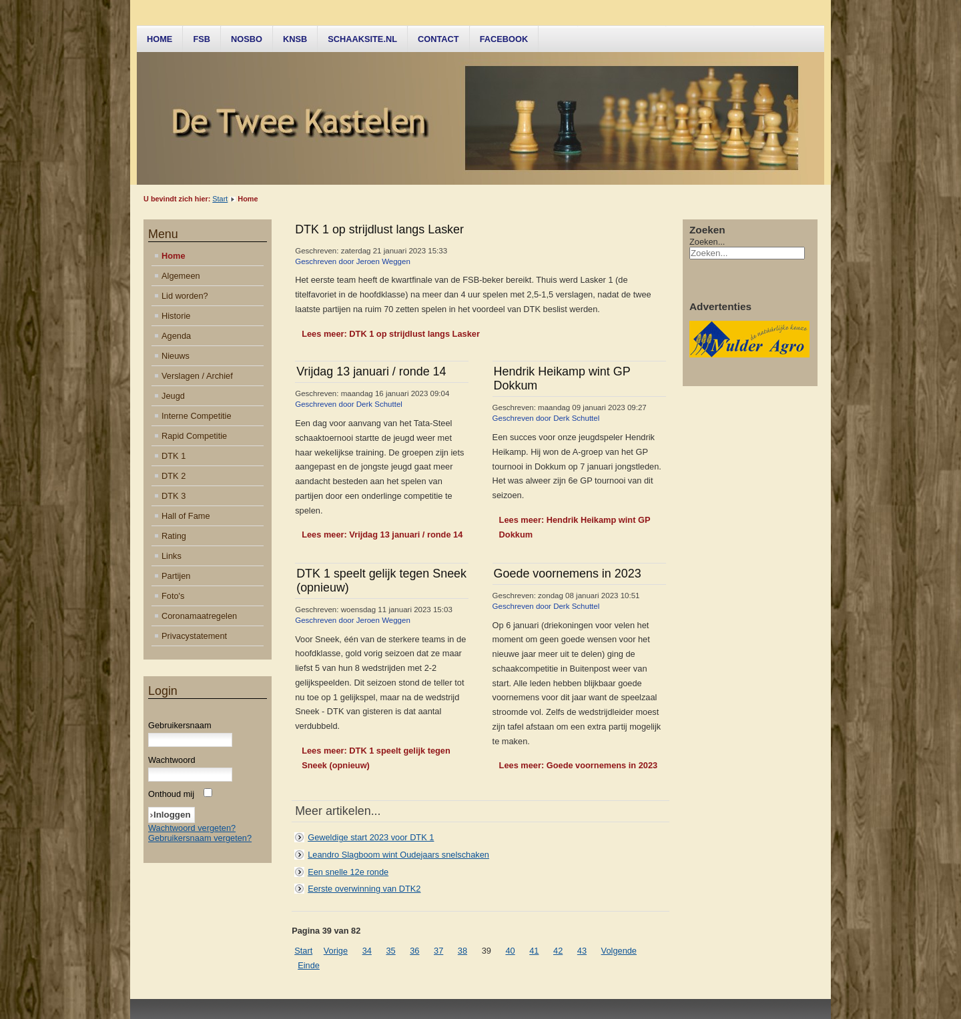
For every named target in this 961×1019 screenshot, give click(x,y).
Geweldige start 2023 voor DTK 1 (371, 837)
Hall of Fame (186, 516)
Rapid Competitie (194, 436)
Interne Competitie (197, 416)
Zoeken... (707, 242)
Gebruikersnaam (180, 725)
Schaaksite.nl (362, 39)
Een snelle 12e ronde (348, 872)
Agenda (176, 336)
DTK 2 (174, 476)
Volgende (619, 951)
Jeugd (173, 396)
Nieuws (176, 356)
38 (462, 951)
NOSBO (246, 39)
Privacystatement (194, 636)
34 (367, 951)
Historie (176, 316)
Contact (438, 39)
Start (220, 199)
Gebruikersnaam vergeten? (200, 838)
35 (390, 951)
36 (414, 951)
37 (438, 951)
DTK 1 (174, 456)
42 (558, 951)
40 (510, 951)
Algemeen (181, 276)
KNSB (295, 39)
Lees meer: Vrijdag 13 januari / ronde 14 (382, 535)
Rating (174, 536)
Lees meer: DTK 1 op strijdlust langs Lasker (391, 334)
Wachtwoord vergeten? (192, 828)
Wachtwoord (172, 760)
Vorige (336, 951)
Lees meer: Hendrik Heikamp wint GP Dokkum (575, 527)
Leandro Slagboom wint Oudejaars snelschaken (398, 855)
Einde (309, 965)
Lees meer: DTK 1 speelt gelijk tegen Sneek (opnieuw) (376, 758)
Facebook (504, 39)
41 (534, 951)
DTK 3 (174, 496)
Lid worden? (185, 296)
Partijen (176, 576)
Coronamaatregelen (199, 616)
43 (582, 951)
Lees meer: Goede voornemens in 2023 (578, 765)
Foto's (173, 596)
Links (172, 556)
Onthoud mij (171, 794)
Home (159, 39)
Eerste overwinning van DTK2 (364, 889)
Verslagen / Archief (197, 376)
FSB (201, 39)
